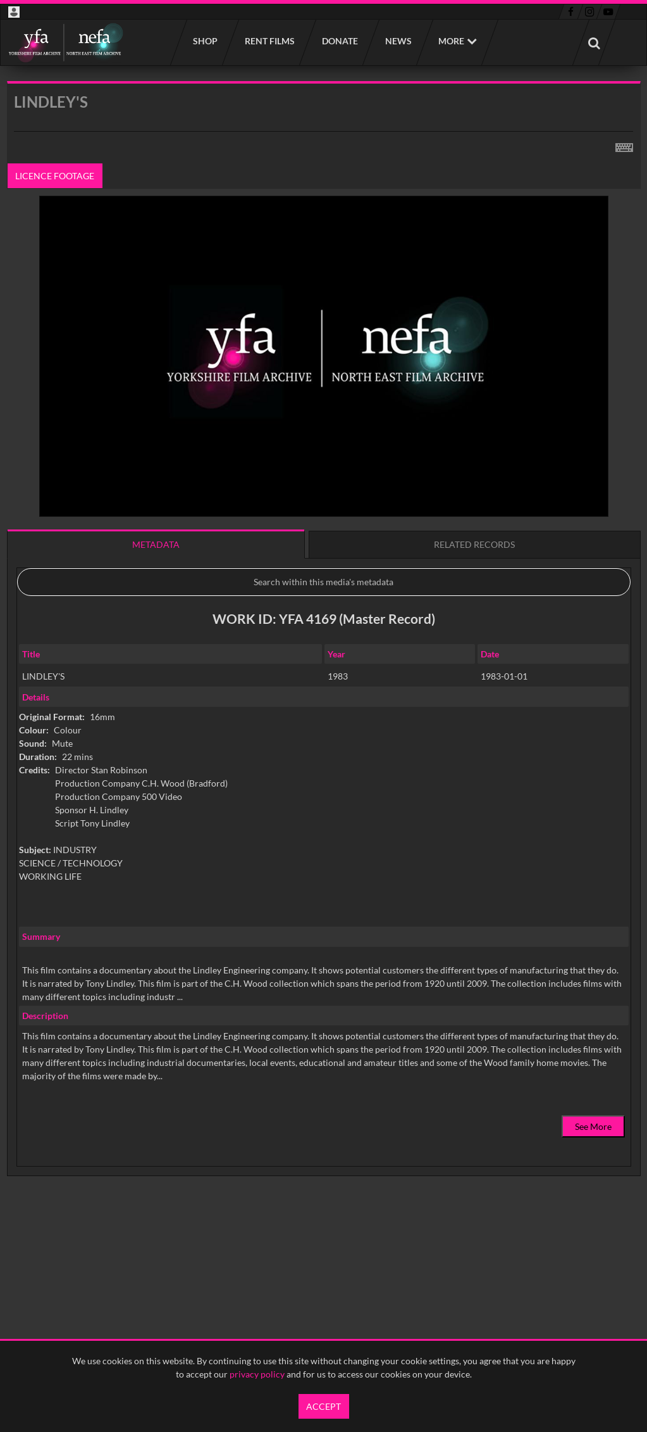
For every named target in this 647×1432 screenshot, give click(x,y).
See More (593, 1126)
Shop (204, 40)
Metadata (156, 544)
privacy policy (257, 1374)
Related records (474, 544)
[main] (324, 661)
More (451, 40)
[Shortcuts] (624, 145)
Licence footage (54, 175)
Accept (323, 1406)
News (398, 40)
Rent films (269, 40)
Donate (339, 40)
